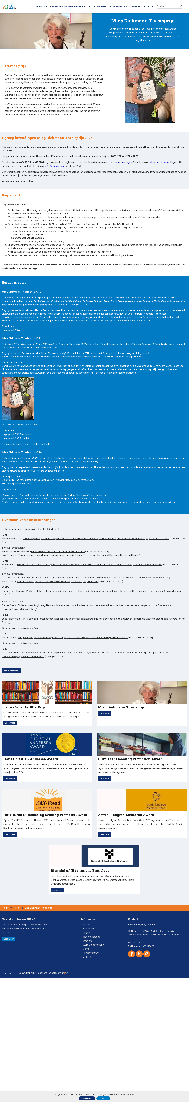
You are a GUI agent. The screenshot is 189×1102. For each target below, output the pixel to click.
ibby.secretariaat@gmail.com (165, 308)
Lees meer (13, 1063)
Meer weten (86, 1098)
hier (10, 490)
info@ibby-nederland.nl (147, 1048)
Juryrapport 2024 (11, 391)
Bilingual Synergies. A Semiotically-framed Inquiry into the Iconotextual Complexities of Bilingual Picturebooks (73, 728)
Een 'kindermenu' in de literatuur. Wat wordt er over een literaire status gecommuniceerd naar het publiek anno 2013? (81, 665)
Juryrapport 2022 (11, 500)
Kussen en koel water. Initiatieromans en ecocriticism (58, 637)
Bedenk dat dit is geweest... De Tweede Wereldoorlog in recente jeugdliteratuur (57, 669)
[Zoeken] (169, 5)
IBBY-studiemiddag (31, 123)
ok (103, 1098)
